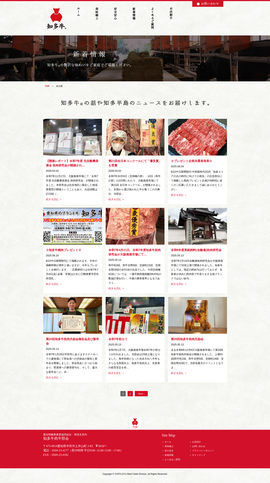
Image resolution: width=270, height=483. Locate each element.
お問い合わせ (198, 446)
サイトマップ (198, 455)
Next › (141, 393)
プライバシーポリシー (203, 450)
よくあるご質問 (172, 459)
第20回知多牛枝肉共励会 (187, 339)
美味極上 (169, 446)
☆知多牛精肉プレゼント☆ (63, 250)
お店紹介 (196, 442)
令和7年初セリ (118, 339)
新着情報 (169, 455)
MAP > (102, 446)
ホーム (168, 442)
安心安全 (169, 450)
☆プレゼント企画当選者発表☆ (191, 161)
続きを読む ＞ (54, 199)
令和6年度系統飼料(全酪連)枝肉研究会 (196, 250)
